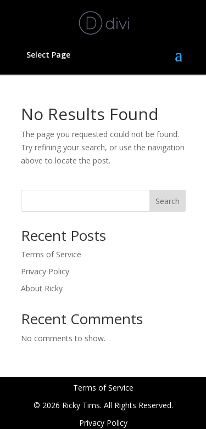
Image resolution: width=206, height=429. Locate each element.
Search (167, 201)
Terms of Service (51, 254)
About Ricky (42, 288)
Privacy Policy (45, 271)
